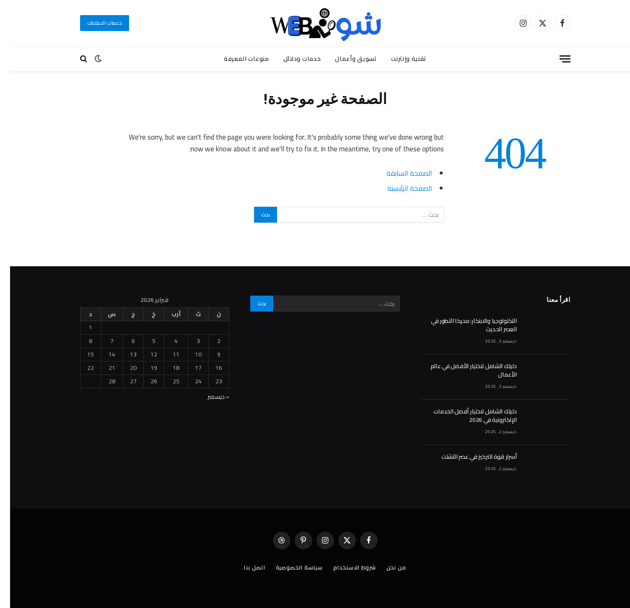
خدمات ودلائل (292, 58)
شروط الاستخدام (344, 567)
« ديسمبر (208, 396)
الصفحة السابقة (399, 172)
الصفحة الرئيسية (399, 188)
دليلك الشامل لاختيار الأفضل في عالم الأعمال (463, 370)
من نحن (386, 567)
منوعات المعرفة (236, 58)
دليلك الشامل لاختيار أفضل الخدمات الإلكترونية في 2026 (464, 415)
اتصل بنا (244, 567)
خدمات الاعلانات (94, 23)
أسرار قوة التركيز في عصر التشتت (468, 456)
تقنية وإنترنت (398, 58)
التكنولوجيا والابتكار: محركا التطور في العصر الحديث (464, 325)
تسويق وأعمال (345, 58)
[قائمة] (555, 58)
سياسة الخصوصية (289, 567)
